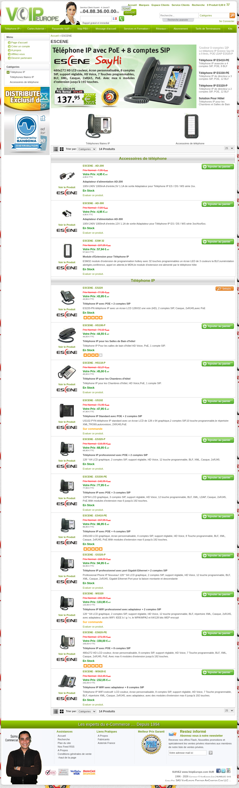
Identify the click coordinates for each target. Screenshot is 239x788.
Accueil (55, 35)
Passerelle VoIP (61, 28)
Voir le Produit (66, 187)
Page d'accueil (19, 42)
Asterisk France (106, 743)
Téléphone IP (12, 28)
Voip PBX (82, 28)
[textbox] (178, 15)
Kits (230, 28)
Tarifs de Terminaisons (208, 28)
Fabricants (103, 739)
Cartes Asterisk (35, 28)
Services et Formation (136, 28)
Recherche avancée (178, 20)
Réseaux (161, 28)
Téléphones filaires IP (22, 77)
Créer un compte (20, 46)
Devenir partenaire (21, 58)
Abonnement (181, 28)
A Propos (103, 735)
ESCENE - (93, 165)
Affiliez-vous (18, 54)
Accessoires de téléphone (24, 82)
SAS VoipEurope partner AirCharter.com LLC (202, 780)
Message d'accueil (106, 28)
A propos (16, 50)
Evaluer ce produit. (93, 195)
